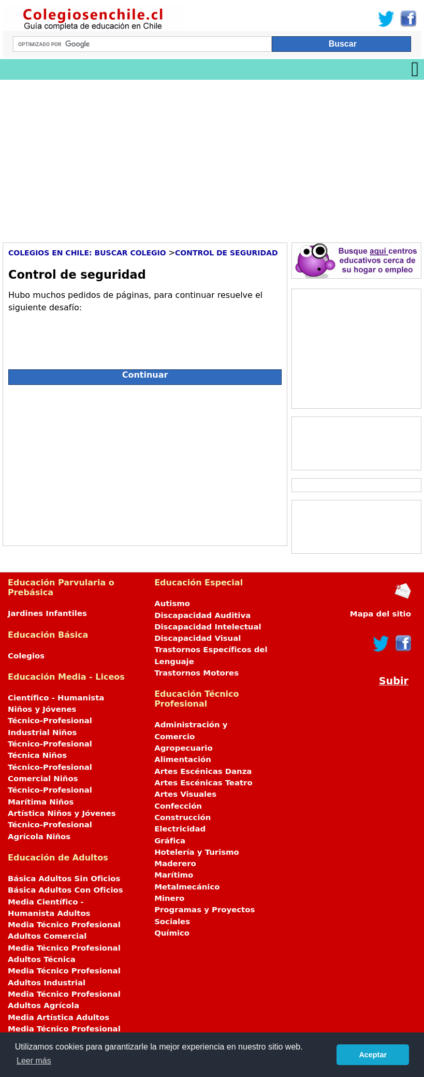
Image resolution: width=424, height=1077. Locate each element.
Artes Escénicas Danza (203, 771)
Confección (178, 806)
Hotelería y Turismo (196, 852)
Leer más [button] (34, 1060)
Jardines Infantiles (47, 613)
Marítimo (173, 875)
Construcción (182, 817)
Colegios (26, 655)
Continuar (145, 375)
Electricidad (180, 829)
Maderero (175, 863)
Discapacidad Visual (197, 638)
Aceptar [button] (373, 1055)
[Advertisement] (212, 157)
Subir (393, 681)
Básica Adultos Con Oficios (65, 890)
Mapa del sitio (380, 614)
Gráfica (169, 840)
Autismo (172, 603)
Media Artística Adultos (58, 1017)
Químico (171, 933)
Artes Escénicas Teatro (203, 782)
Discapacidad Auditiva (202, 615)
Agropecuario (183, 748)
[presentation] (87, 337)
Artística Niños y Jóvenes (62, 813)
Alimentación (182, 759)
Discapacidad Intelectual (207, 626)
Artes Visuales (185, 794)
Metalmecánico (187, 887)
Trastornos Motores (196, 673)
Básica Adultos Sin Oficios (64, 878)
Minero (169, 898)
